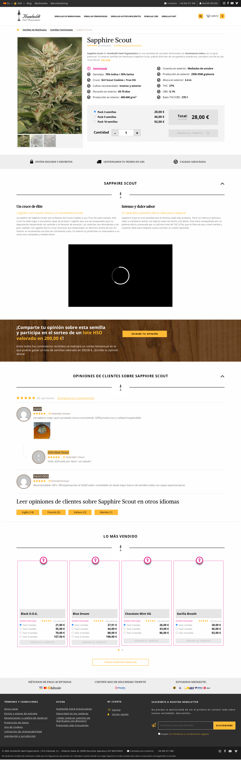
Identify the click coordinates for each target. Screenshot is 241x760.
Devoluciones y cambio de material (25, 718)
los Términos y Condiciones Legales (189, 734)
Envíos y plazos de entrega (20, 713)
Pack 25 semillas (30, 637)
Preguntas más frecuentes (72, 725)
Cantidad (101, 132)
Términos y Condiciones (21, 702)
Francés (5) (53, 512)
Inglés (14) (28, 512)
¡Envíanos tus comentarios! (128, 45)
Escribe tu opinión (145, 333)
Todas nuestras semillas (120, 662)
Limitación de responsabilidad (23, 731)
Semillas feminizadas (96, 16)
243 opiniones (163, 621)
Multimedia (41, 3)
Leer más (106, 59)
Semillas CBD (151, 16)
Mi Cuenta (114, 702)
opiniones (104, 45)
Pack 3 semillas (107, 112)
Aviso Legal (11, 709)
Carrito (116, 710)
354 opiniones (111, 621)
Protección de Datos (16, 722)
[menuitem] (67, 16)
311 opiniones (59, 621)
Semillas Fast (169, 16)
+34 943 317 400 (187, 3)
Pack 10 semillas (108, 121)
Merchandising (59, 3)
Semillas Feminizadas (28, 621)
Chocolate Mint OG (138, 614)
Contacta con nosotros (141, 751)
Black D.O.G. (30, 614)
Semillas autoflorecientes (126, 16)
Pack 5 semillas (107, 117)
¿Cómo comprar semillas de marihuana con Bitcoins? (73, 720)
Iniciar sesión (210, 3)
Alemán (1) (106, 512)
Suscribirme (224, 725)
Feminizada (100, 68)
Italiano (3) (80, 512)
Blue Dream (81, 614)
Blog (29, 3)
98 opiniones (216, 621)
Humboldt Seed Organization (74, 709)
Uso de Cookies (13, 727)
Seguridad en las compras (72, 713)
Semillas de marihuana (68, 16)
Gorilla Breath (187, 614)
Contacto (172, 3)
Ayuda (60, 702)
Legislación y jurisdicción (20, 736)
